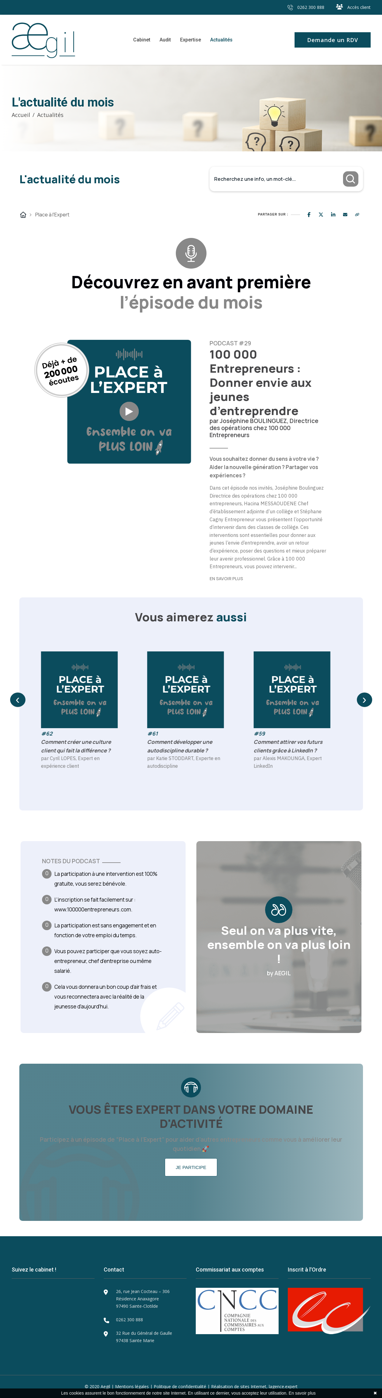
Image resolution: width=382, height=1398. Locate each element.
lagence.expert (283, 1386)
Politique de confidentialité (180, 1386)
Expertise (190, 40)
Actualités (221, 40)
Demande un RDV (332, 40)
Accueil (21, 114)
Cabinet (141, 40)
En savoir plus (302, 1393)
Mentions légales (132, 1386)
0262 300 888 (305, 7)
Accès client (353, 7)
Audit (165, 40)
